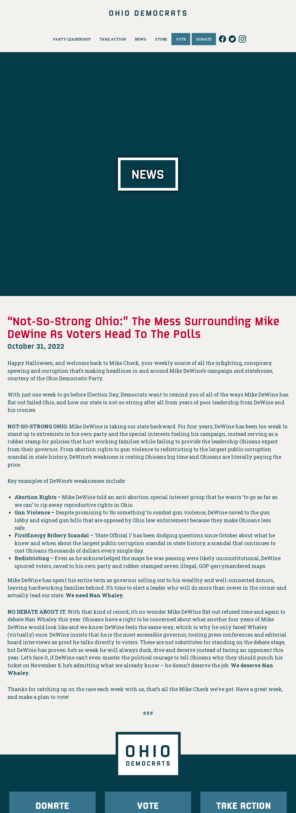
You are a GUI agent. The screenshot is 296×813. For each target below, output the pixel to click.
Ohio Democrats (148, 13)
